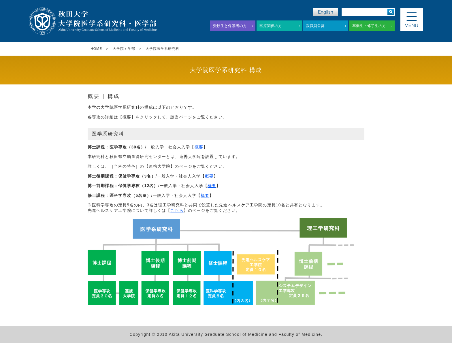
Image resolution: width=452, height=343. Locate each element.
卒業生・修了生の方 (369, 26)
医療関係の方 (270, 26)
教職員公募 (315, 26)
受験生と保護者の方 (230, 26)
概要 (199, 147)
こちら (176, 210)
